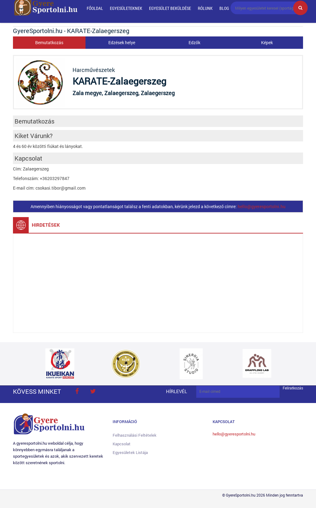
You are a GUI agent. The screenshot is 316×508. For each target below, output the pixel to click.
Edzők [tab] (194, 42)
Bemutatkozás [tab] (49, 42)
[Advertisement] (158, 283)
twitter (92, 391)
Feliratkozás (293, 388)
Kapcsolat (122, 444)
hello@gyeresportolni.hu (261, 206)
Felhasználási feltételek (134, 435)
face (76, 391)
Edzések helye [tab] (121, 42)
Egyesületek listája (130, 452)
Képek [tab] (267, 42)
